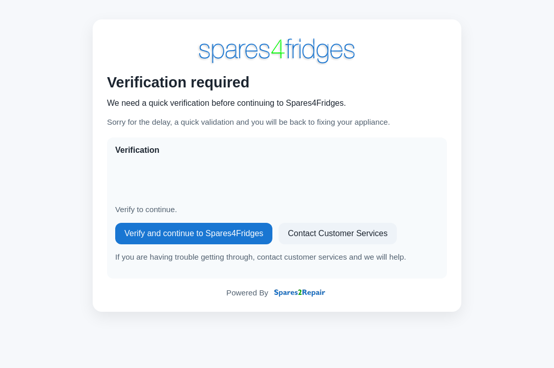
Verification (137, 150)
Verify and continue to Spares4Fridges (193, 233)
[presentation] (193, 180)
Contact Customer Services (338, 233)
